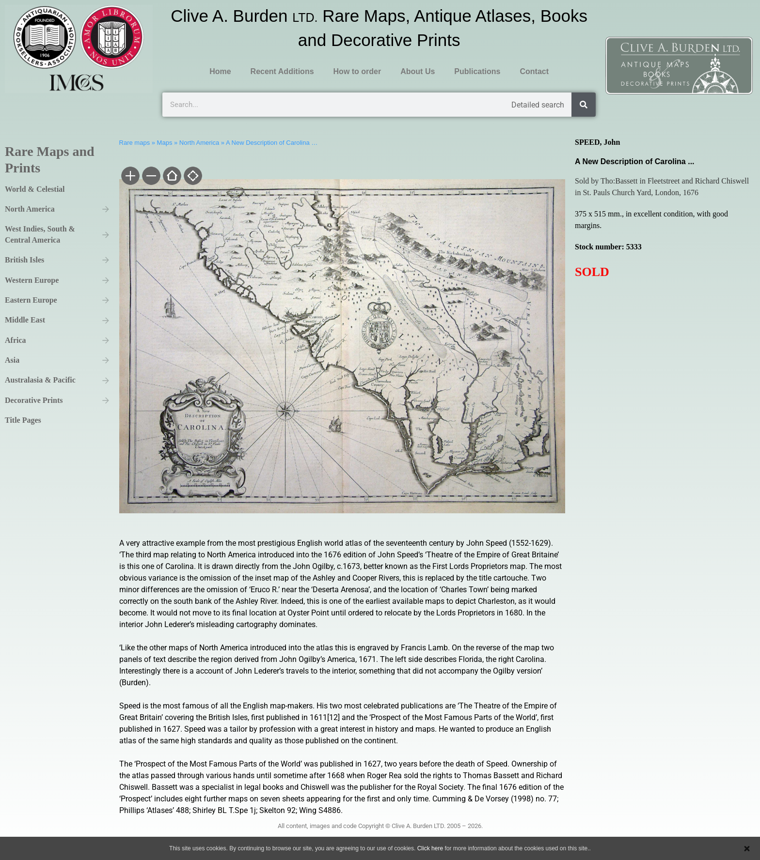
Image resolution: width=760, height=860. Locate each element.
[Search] (583, 104)
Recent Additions (282, 71)
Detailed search (537, 104)
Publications (477, 71)
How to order (357, 71)
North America (199, 142)
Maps (165, 142)
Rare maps (134, 142)
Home (220, 71)
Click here (430, 848)
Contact (534, 71)
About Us (417, 71)
